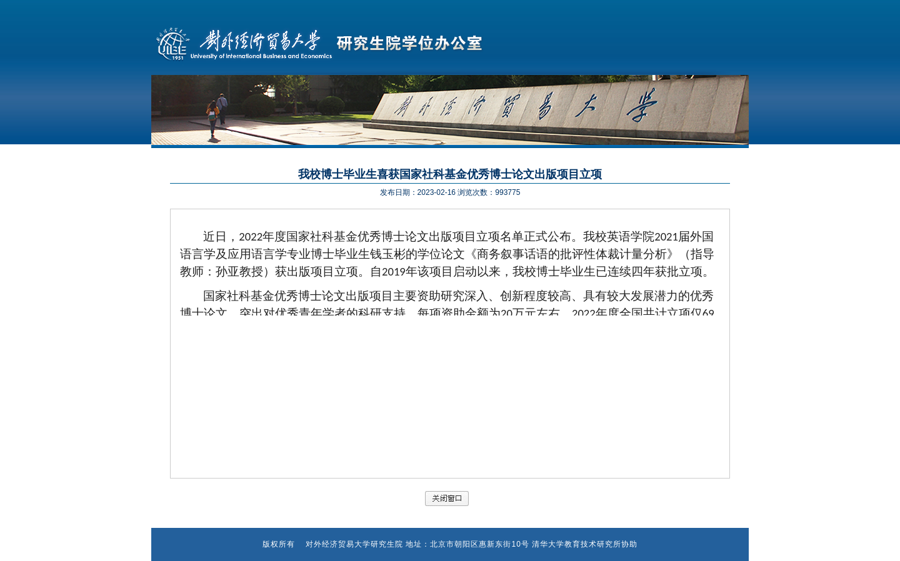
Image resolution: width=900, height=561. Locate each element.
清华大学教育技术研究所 (576, 544)
